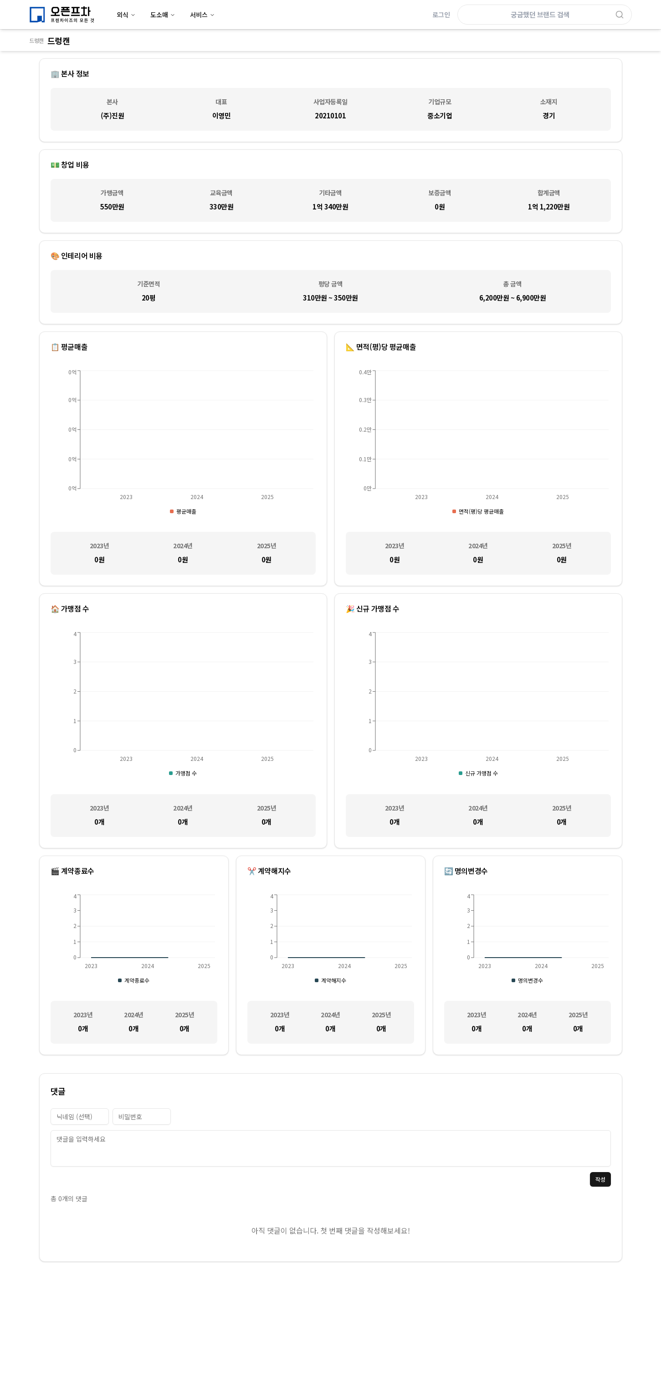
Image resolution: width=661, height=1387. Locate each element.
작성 (600, 1179)
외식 (126, 14)
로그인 (441, 14)
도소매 (162, 14)
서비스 (202, 14)
